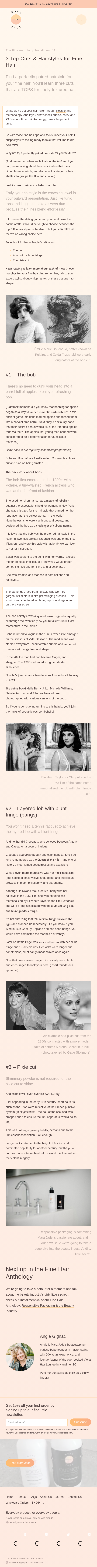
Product (21, 1497)
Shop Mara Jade (20, 1463)
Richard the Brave (34, 1562)
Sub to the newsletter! (62, 4)
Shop (36, 1503)
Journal (59, 1497)
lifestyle (61, 110)
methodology (14, 115)
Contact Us (74, 1497)
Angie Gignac (53, 1336)
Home (9, 1497)
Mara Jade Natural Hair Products (28, 1558)
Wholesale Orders (17, 1502)
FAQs (33, 1497)
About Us (46, 1497)
